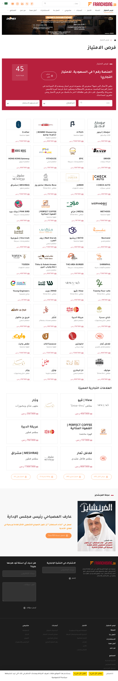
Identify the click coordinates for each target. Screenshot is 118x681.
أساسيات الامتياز (52, 630)
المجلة (97, 10)
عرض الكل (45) (101, 477)
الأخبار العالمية (82, 638)
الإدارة (27, 634)
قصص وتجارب (82, 650)
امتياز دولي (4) (20, 477)
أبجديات (79, 10)
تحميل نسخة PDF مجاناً (58, 536)
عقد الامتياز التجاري (51, 642)
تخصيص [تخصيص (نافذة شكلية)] (109, 674)
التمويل (26, 638)
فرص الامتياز (108, 10)
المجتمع (13, 10)
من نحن (23, 10)
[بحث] (63, 4)
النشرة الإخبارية (110, 661)
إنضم (72, 578)
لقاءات (84, 642)
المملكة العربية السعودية (78, 630)
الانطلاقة (26, 630)
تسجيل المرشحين (109, 668)
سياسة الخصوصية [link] (59, 678)
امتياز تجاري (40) (73, 477)
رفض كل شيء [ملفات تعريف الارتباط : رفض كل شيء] (96, 674)
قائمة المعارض (110, 665)
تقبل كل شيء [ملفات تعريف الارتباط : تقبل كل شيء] (80, 674)
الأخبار (89, 10)
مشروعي (68, 10)
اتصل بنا (56, 10)
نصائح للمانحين (52, 638)
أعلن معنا (33, 10)
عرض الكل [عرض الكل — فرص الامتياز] (49, 75)
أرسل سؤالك (29, 608)
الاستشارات (44, 10)
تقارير (85, 646)
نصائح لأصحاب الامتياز (50, 634)
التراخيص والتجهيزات (22, 642)
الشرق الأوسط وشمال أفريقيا (76, 634)
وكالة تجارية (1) (46, 477)
